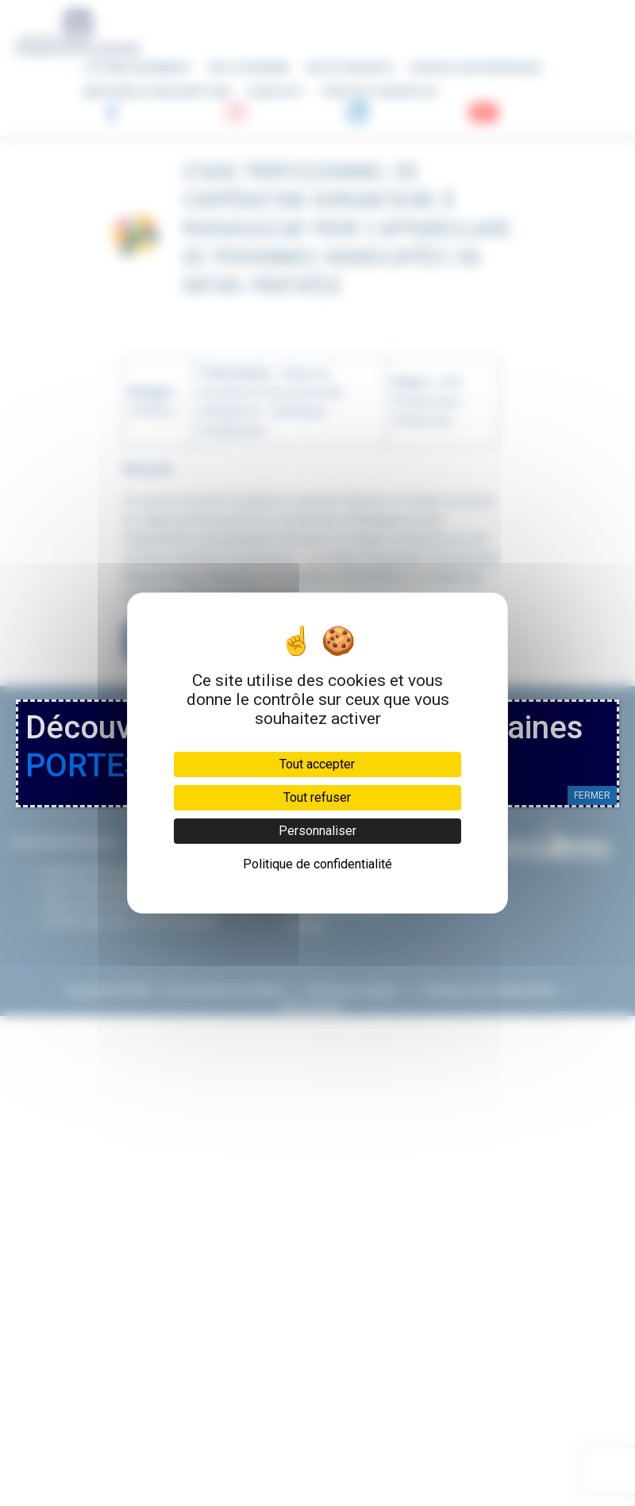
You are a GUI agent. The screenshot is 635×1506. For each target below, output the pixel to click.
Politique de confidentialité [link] (317, 864)
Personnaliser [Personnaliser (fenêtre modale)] (317, 830)
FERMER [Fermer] (592, 795)
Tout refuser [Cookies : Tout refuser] (317, 797)
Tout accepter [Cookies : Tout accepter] (317, 764)
